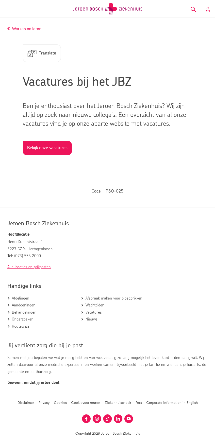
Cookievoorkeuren (85, 402)
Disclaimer (25, 402)
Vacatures (93, 312)
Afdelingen (20, 298)
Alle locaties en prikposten (29, 267)
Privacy (44, 402)
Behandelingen (24, 312)
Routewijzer (21, 326)
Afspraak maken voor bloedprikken (113, 298)
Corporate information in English (172, 402)
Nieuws (91, 319)
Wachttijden (94, 305)
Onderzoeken (22, 319)
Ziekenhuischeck (118, 402)
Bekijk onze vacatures (47, 148)
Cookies (60, 402)
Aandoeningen (23, 305)
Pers (138, 402)
